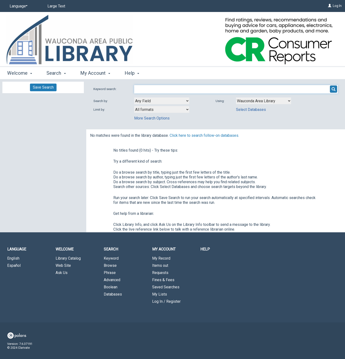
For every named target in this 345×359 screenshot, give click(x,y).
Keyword (111, 258)
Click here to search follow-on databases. (204, 135)
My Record (161, 258)
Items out (160, 265)
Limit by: (99, 109)
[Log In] (329, 6)
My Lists (159, 294)
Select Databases (251, 109)
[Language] (17, 6)
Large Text (56, 6)
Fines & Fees (163, 280)
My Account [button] (95, 73)
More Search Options (152, 118)
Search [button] (56, 73)
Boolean (110, 287)
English (13, 258)
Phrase (110, 272)
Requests (160, 272)
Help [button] (132, 73)
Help (205, 249)
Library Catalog (68, 258)
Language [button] (16, 249)
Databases (113, 294)
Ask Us (62, 272)
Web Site (63, 265)
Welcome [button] (19, 73)
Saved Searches (165, 287)
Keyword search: (105, 89)
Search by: (101, 101)
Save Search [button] (43, 87)
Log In (337, 6)
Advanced (112, 280)
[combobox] (161, 100)
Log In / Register (166, 301)
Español (14, 265)
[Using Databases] (263, 100)
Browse (110, 265)
